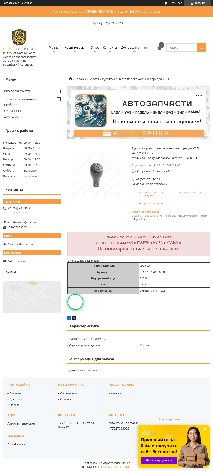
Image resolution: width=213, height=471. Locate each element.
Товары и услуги (87, 79)
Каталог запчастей (17, 91)
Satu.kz (125, 463)
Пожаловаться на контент (116, 467)
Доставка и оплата (134, 47)
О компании (13, 111)
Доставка (11, 116)
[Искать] (201, 47)
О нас (95, 47)
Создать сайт (11, 3)
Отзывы (65, 399)
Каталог (116, 393)
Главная (54, 47)
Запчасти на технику (23, 99)
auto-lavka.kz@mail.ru (21, 222)
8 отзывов (176, 3)
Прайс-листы (13, 105)
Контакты (110, 47)
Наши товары (74, 47)
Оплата (15, 405)
